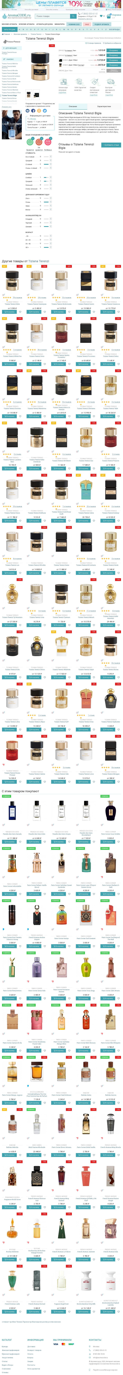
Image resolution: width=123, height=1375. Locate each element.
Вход (109, 9)
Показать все (6, 107)
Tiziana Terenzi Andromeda (11, 81)
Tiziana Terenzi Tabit (110, 408)
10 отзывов (66, 402)
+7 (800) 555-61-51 (89, 14)
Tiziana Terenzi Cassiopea (36, 304)
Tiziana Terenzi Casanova (111, 304)
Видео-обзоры (7, 1365)
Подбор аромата (102, 24)
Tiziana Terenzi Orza (86, 722)
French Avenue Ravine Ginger (111, 1199)
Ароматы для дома (44, 24)
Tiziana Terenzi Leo (12, 565)
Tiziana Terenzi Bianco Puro (11, 93)
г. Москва (13, 9)
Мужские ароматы (26, 24)
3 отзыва (91, 350)
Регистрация (116, 9)
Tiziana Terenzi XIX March (61, 461)
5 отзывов (67, 350)
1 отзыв (91, 715)
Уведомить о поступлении (114, 70)
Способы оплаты (52, 9)
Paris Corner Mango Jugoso (12, 1095)
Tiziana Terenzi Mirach (86, 617)
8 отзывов (17, 559)
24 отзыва (42, 297)
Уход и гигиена (7, 1358)
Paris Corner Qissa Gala (36, 991)
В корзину (114, 50)
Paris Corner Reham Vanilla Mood (37, 886)
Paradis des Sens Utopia (61, 834)
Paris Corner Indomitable (12, 886)
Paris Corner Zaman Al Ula (12, 1043)
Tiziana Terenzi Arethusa (10, 84)
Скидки (95, 9)
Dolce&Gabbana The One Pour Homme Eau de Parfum (37, 1095)
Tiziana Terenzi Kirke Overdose (36, 461)
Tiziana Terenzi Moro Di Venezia (61, 408)
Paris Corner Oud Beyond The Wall (111, 938)
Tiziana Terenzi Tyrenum (61, 617)
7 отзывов (17, 350)
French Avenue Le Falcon (61, 1252)
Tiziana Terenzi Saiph (86, 669)
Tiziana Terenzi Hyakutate (110, 722)
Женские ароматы (9, 24)
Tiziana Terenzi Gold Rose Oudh (61, 513)
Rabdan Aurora (110, 1095)
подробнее (62, 92)
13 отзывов (66, 297)
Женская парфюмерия (10, 1350)
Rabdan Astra (86, 1095)
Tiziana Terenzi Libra (12, 722)
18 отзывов (42, 350)
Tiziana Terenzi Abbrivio (10, 64)
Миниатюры (60, 24)
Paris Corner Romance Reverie (61, 991)
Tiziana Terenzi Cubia (86, 513)
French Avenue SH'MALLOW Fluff (86, 1199)
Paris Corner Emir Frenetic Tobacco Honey (12, 938)
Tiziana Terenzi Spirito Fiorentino (61, 356)
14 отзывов (91, 297)
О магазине (6, 1369)
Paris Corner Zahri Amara (111, 991)
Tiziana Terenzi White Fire (12, 356)
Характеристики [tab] (104, 106)
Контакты (31, 1365)
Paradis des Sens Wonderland (86, 834)
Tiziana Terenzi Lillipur (37, 722)
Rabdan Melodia (12, 1147)
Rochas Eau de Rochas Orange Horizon (36, 1252)
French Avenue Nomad (37, 1304)
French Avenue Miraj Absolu (111, 1147)
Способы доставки (31, 9)
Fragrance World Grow (12, 1199)
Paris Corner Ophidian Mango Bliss (61, 1043)
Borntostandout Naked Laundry (110, 1304)
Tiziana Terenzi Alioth (9, 79)
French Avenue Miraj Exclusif (61, 1199)
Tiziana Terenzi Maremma (37, 408)
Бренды (5, 1347)
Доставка (31, 1347)
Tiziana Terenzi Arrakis (9, 87)
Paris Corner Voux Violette (110, 834)
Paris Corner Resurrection (12, 991)
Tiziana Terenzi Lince (86, 774)
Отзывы (5, 1372)
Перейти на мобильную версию (105, 1370)
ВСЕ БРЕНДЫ (114, 29)
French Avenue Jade (12, 1304)
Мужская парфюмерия (10, 1354)
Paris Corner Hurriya (61, 938)
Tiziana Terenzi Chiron (37, 669)
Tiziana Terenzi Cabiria (37, 774)
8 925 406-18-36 (99, 1354)
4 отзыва (91, 402)
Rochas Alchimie (12, 1252)
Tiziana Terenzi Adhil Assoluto (9, 67)
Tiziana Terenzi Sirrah (110, 565)
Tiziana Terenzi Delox (110, 356)
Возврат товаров (34, 1350)
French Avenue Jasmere (86, 1252)
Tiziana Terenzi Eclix (12, 669)
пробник (13, 1322)
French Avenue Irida (111, 1252)
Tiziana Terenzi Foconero (86, 356)
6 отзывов (116, 350)
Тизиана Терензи (22, 1322)
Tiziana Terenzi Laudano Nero (12, 461)
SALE (87, 24)
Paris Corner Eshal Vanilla (86, 1147)
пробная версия (35, 1322)
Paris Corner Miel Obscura (86, 1043)
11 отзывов (91, 611)
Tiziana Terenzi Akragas (10, 73)
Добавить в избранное (112, 43)
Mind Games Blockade (37, 1147)
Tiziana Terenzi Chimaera (86, 408)
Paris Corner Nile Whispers (110, 1043)
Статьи (4, 1361)
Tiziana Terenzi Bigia (9, 95)
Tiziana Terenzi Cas (86, 461)
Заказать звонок (85, 19)
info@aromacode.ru (100, 1358)
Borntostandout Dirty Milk (86, 1304)
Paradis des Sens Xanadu (12, 834)
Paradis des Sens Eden (37, 834)
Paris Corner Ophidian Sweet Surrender (61, 886)
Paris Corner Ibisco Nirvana (61, 1147)
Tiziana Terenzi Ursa (37, 617)
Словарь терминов (94, 43)
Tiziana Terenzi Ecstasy (110, 513)
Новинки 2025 (74, 24)
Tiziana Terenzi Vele (61, 774)
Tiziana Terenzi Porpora (110, 461)
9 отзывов (116, 297)
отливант (5, 1322)
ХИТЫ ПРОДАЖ (9, 29)
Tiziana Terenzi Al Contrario (11, 76)
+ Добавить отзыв (111, 145)
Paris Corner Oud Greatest (86, 938)
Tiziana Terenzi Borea (9, 98)
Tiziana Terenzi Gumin (86, 304)
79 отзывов (17, 297)
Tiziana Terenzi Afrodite (10, 70)
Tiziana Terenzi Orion (36, 356)
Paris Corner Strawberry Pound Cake (36, 1043)
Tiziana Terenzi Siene (61, 565)
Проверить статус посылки (75, 9)
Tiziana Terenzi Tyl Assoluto (12, 617)
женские (57, 1322)
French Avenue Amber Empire (37, 938)
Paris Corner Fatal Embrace (61, 1095)
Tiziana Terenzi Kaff (61, 722)
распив (45, 1322)
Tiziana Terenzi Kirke (12, 304)
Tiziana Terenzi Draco (12, 513)
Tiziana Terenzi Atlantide (10, 90)
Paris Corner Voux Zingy (86, 991)
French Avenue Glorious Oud (36, 1199)
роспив (51, 1322)
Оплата (30, 1354)
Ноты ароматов (33, 1369)
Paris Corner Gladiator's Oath (110, 886)
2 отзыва (17, 454)
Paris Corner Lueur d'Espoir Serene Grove (86, 886)
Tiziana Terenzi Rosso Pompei (9, 53)
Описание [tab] (73, 106)
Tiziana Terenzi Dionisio (12, 408)
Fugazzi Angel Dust (61, 1304)
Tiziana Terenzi (38, 261)
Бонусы (30, 1358)
